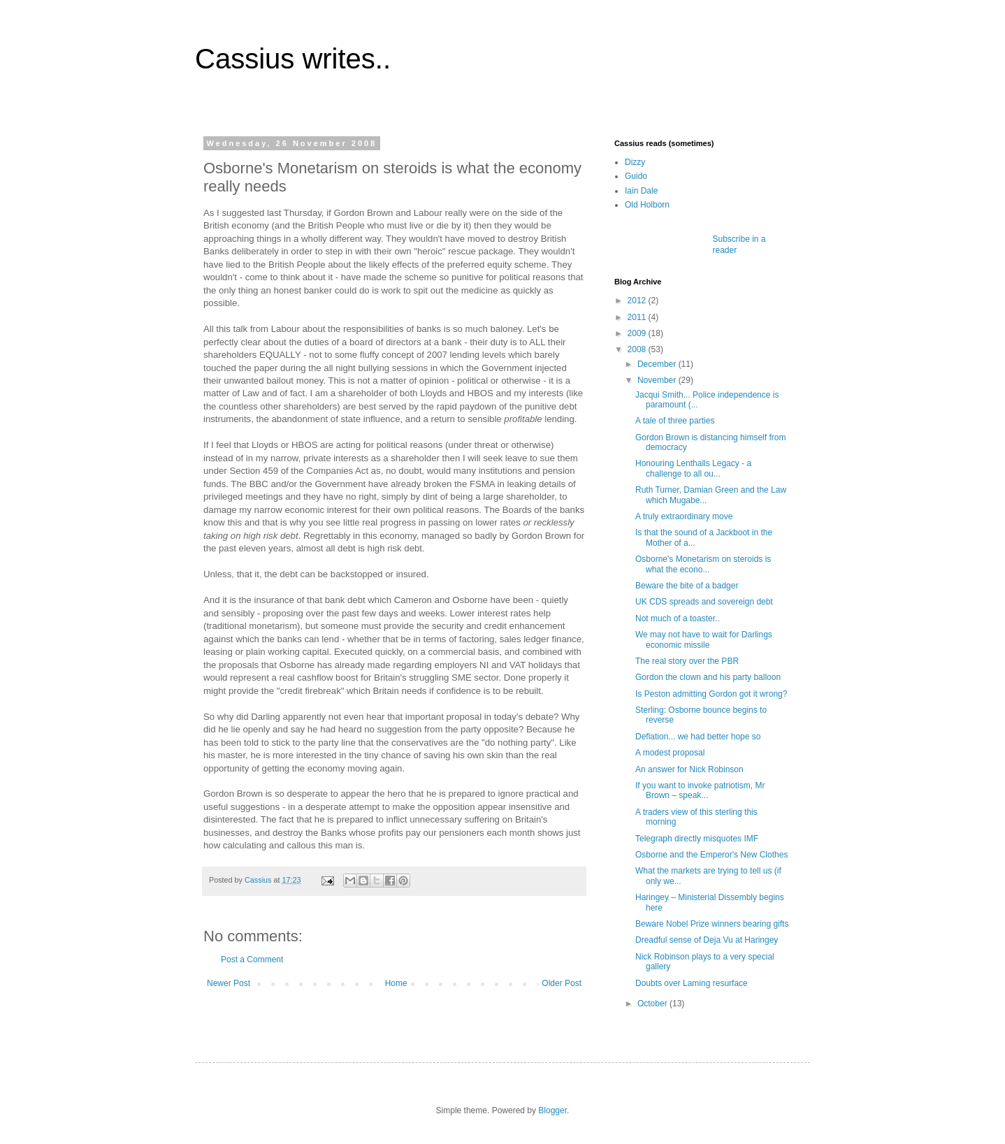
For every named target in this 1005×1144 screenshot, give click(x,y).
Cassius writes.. (293, 58)
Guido (636, 176)
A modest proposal (669, 753)
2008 (638, 349)
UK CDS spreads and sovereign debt (704, 602)
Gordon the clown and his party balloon (708, 677)
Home (396, 983)
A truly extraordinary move (683, 516)
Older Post (561, 983)
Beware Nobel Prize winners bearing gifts (711, 924)
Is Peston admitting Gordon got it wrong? (711, 694)
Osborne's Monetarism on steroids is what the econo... (703, 564)
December (658, 364)
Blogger (552, 1110)
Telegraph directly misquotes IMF (696, 838)
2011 (638, 317)
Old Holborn (647, 205)
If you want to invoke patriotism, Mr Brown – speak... (700, 790)
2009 (638, 333)
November (658, 380)
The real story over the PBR (687, 661)
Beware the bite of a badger (686, 586)
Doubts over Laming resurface (691, 983)
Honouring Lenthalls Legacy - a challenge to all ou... (693, 468)
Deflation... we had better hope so (697, 736)
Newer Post (228, 983)
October (653, 1003)
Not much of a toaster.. (677, 618)
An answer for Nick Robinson (689, 769)
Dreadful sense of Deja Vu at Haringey (706, 940)
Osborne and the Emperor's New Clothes (711, 855)
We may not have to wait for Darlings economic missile (703, 639)
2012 (638, 300)
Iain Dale (641, 191)
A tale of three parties (674, 421)
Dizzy (635, 162)
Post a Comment (252, 959)
